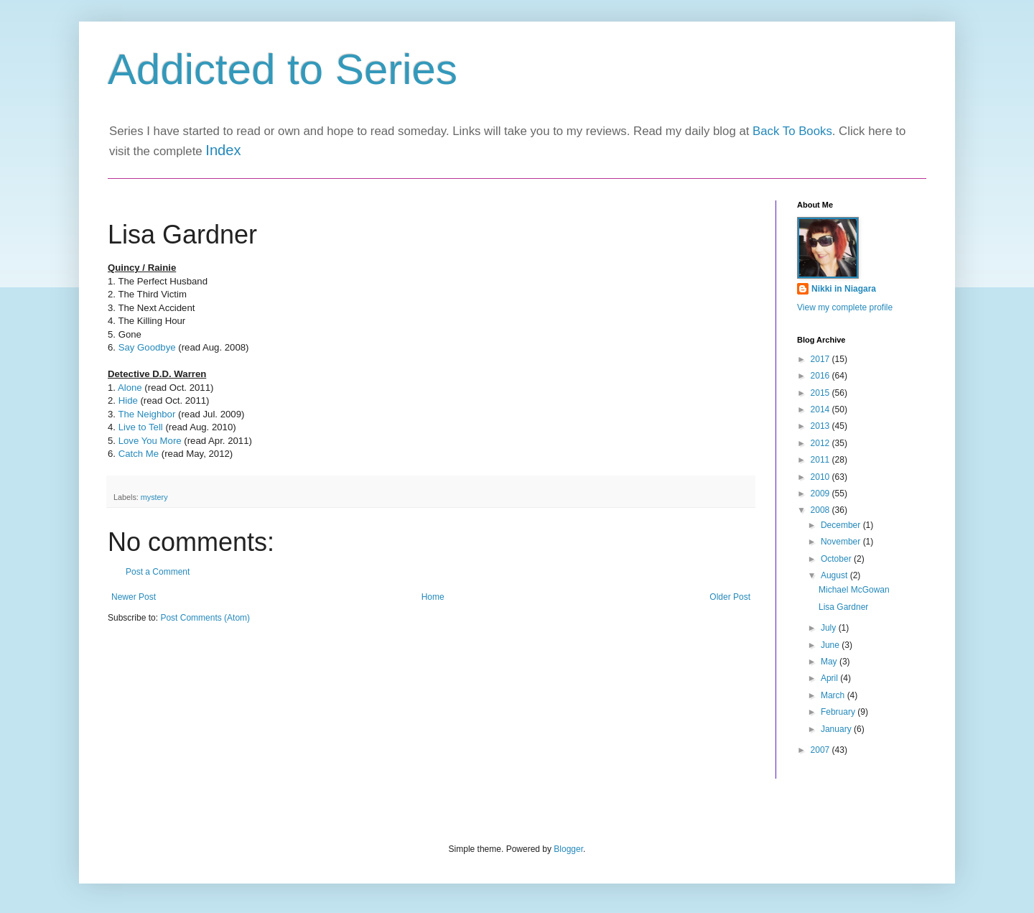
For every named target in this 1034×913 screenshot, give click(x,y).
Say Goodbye (147, 347)
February (839, 712)
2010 (821, 477)
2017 (821, 359)
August (835, 575)
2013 (821, 426)
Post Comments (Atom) (205, 618)
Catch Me (138, 453)
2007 (821, 750)
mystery (154, 497)
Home (432, 597)
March (834, 695)
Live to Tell (140, 427)
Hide (128, 400)
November (842, 542)
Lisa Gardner (843, 607)
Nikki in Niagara (843, 289)
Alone (131, 387)
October (837, 559)
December (842, 525)
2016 (821, 376)
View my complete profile (845, 307)
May (830, 662)
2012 (821, 443)
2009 (821, 493)
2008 (821, 510)
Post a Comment (158, 572)
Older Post (729, 597)
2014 (821, 409)
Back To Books (792, 131)
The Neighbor (146, 414)
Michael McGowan (854, 590)
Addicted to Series (282, 69)
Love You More (151, 440)
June (831, 645)
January (837, 729)
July (830, 628)
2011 (821, 460)
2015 (821, 393)
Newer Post (133, 597)
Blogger (568, 849)
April (830, 678)
